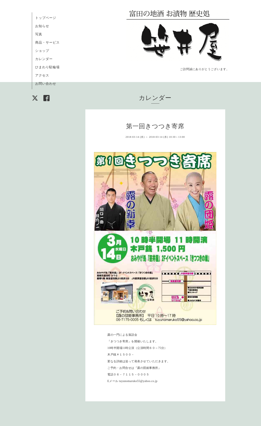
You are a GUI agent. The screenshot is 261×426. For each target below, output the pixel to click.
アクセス (42, 75)
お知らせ (42, 26)
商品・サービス (47, 42)
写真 (38, 34)
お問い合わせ (45, 83)
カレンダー (44, 59)
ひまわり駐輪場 (47, 67)
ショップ (42, 50)
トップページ (45, 18)
